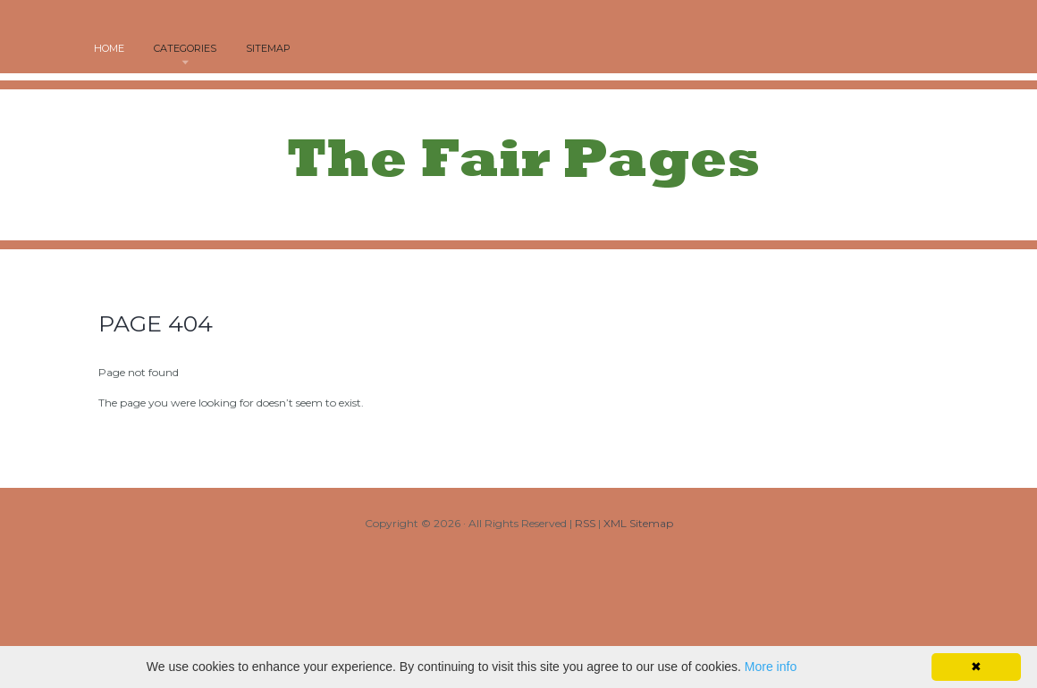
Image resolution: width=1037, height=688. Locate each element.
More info (771, 666)
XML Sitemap (638, 523)
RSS (585, 523)
